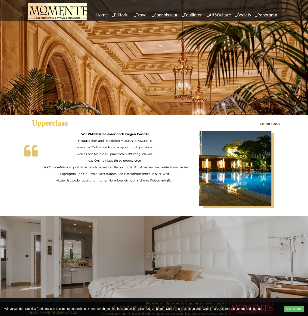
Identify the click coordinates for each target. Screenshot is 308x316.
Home (102, 15)
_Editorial (121, 15)
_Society (243, 15)
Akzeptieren (294, 308)
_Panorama (266, 15)
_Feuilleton (192, 15)
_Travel (141, 15)
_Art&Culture (219, 15)
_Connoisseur (165, 15)
